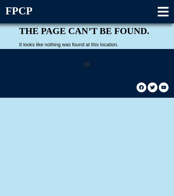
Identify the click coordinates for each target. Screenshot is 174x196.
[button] (163, 11)
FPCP (19, 11)
